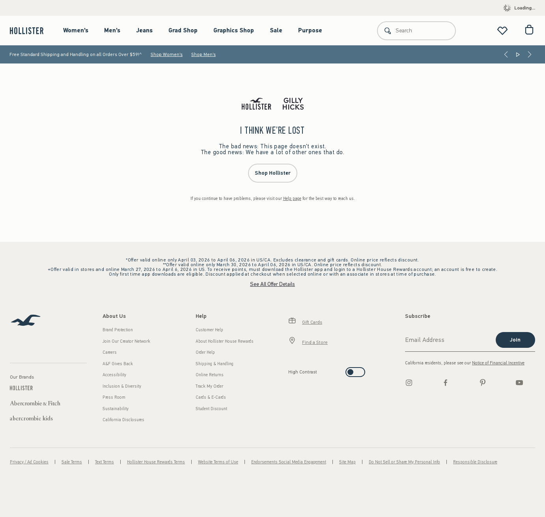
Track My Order (209, 386)
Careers (110, 352)
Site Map (347, 462)
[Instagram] (409, 382)
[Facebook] (446, 382)
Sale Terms (72, 462)
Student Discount (211, 409)
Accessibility (114, 375)
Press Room (114, 397)
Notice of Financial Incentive (498, 363)
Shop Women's (167, 54)
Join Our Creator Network (126, 341)
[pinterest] (483, 382)
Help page (292, 199)
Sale (276, 30)
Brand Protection (118, 330)
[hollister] (30, 30)
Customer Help (209, 330)
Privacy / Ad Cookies (29, 462)
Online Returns (210, 375)
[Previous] (506, 54)
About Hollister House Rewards (225, 341)
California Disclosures (123, 420)
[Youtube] (519, 382)
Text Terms (104, 462)
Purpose (310, 30)
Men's (112, 30)
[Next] (530, 54)
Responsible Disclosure (475, 462)
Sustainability (116, 409)
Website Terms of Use (218, 462)
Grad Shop (183, 30)
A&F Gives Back (118, 364)
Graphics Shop (233, 30)
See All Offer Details (272, 284)
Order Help (205, 352)
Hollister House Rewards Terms (156, 462)
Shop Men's (203, 54)
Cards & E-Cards (211, 397)
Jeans (144, 30)
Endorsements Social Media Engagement (288, 462)
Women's (75, 30)
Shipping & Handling (214, 364)
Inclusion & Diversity (122, 386)
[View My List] (502, 30)
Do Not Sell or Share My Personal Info (404, 462)
